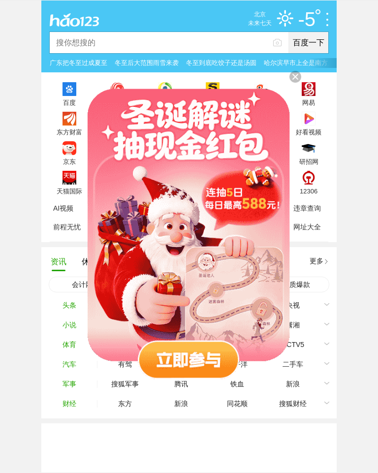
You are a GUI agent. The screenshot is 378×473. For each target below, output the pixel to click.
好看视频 (308, 131)
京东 (69, 161)
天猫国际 (69, 191)
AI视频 (63, 208)
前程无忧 (67, 227)
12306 (308, 191)
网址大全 (307, 227)
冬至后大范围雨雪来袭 (147, 62)
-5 (309, 19)
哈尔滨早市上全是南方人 (299, 62)
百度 (69, 102)
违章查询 (307, 208)
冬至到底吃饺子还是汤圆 (221, 62)
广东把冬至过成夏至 (78, 62)
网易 (308, 102)
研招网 (308, 161)
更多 (316, 261)
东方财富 (69, 131)
